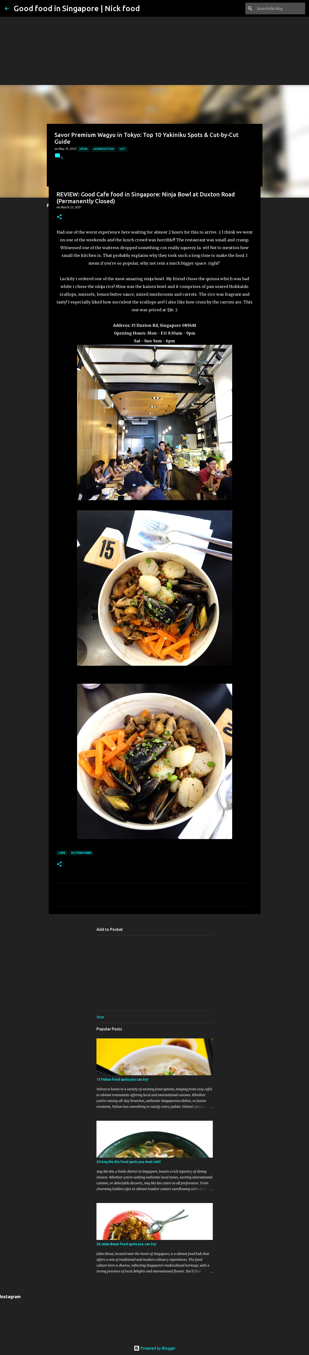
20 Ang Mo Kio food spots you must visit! (128, 1162)
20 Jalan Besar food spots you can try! (126, 1244)
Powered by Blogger (154, 1348)
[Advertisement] (154, 34)
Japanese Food (103, 148)
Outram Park (81, 852)
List (122, 148)
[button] (59, 217)
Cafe (61, 852)
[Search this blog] (279, 8)
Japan (83, 148)
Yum (100, 1017)
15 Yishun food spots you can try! (122, 1079)
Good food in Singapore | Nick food (77, 8)
